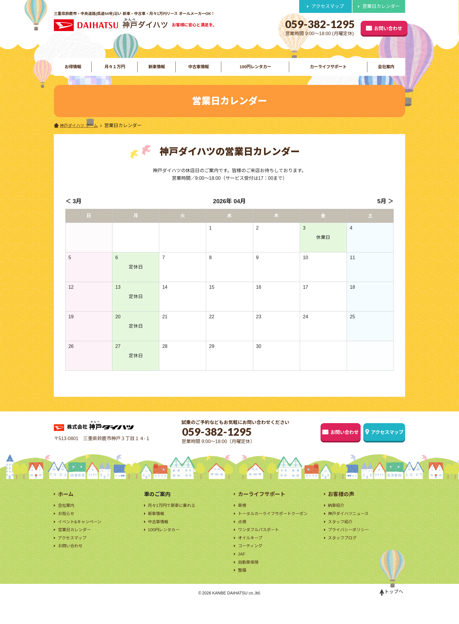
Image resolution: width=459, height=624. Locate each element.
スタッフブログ (344, 548)
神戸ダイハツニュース (351, 521)
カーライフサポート (328, 70)
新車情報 (156, 70)
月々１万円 (114, 70)
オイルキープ (252, 555)
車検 (242, 512)
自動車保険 (249, 582)
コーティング (252, 564)
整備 (242, 591)
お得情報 (72, 70)
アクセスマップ (327, 6)
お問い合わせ (370, 27)
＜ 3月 (73, 209)
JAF (242, 573)
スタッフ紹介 (342, 530)
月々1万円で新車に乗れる (175, 512)
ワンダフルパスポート (261, 546)
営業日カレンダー (381, 6)
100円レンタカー (254, 70)
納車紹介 (337, 512)
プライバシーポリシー (351, 539)
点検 (242, 538)
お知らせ (67, 521)
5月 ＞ (385, 209)
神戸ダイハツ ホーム (78, 133)
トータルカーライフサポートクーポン (275, 525)
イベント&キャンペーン (83, 530)
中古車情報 (197, 70)
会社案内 (386, 70)
